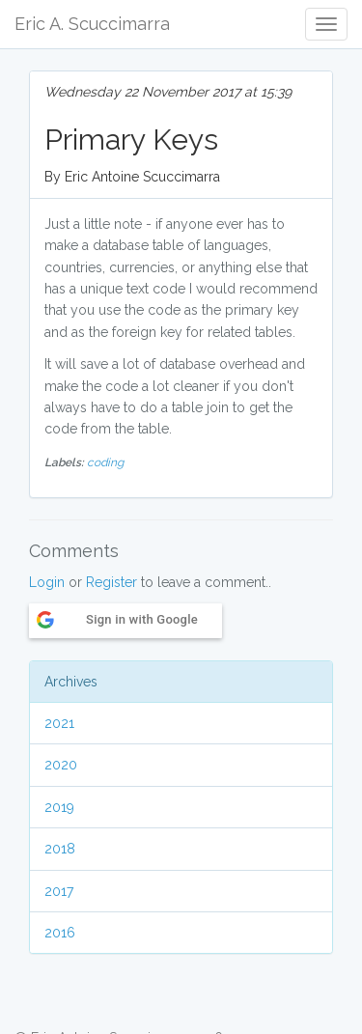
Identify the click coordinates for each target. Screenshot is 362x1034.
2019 (59, 807)
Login (47, 582)
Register (111, 582)
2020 (60, 764)
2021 (59, 723)
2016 (59, 932)
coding (105, 462)
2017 (58, 891)
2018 (59, 848)
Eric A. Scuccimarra (92, 24)
